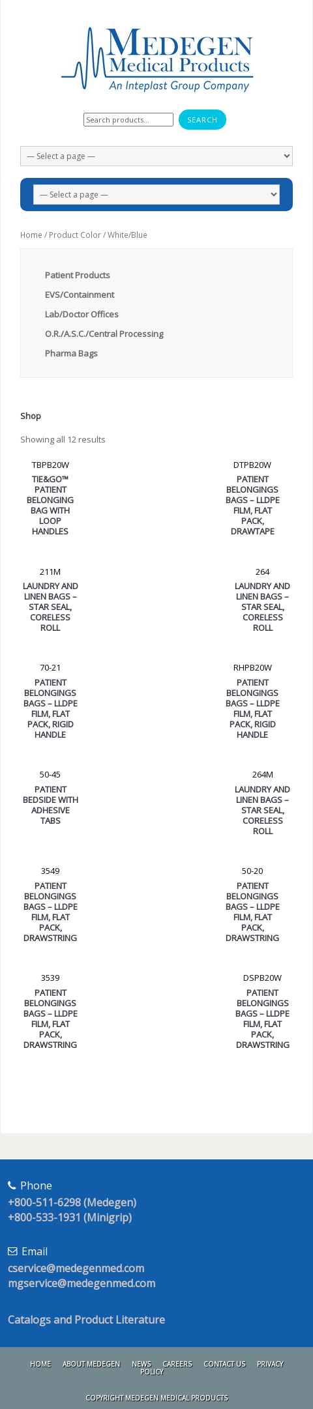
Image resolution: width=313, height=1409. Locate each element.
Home (31, 234)
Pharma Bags (71, 353)
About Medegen (91, 1364)
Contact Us (224, 1364)
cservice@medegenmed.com (76, 1268)
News (141, 1364)
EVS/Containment (79, 294)
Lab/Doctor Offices (82, 314)
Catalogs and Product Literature (86, 1320)
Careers (177, 1364)
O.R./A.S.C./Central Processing (104, 334)
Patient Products (77, 275)
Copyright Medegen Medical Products (156, 1397)
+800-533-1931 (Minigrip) (70, 1217)
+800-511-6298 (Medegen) (72, 1202)
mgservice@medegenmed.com (81, 1283)
